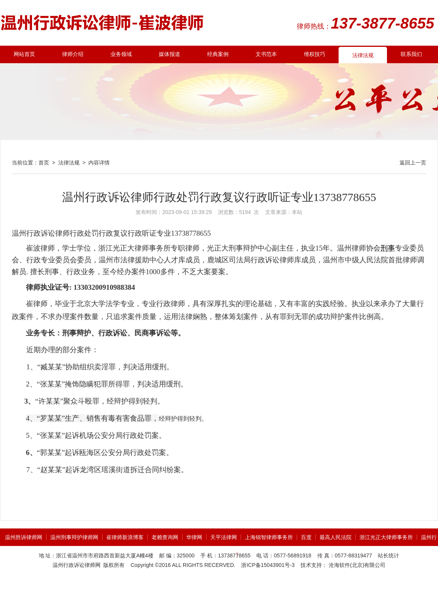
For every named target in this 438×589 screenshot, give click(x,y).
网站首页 (24, 54)
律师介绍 (72, 54)
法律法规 (363, 55)
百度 (306, 537)
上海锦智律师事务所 (269, 537)
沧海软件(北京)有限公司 (356, 565)
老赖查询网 (165, 537)
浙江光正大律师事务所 (386, 537)
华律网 (194, 537)
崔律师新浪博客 (125, 537)
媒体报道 (169, 54)
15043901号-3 (278, 565)
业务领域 (121, 54)
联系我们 (411, 54)
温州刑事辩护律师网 (74, 537)
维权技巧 (314, 54)
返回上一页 (413, 163)
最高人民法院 (336, 537)
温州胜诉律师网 (23, 537)
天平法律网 (223, 537)
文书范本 (266, 54)
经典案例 (218, 54)
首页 (43, 163)
